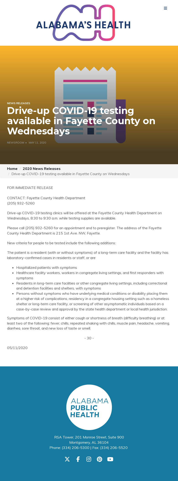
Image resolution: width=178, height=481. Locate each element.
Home (12, 168)
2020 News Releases (42, 168)
